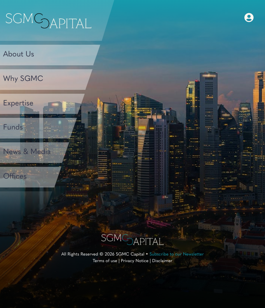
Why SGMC (23, 79)
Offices (15, 176)
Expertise (18, 103)
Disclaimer (162, 261)
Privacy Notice (134, 261)
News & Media (27, 152)
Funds (13, 127)
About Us (18, 54)
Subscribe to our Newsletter (177, 254)
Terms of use (104, 261)
